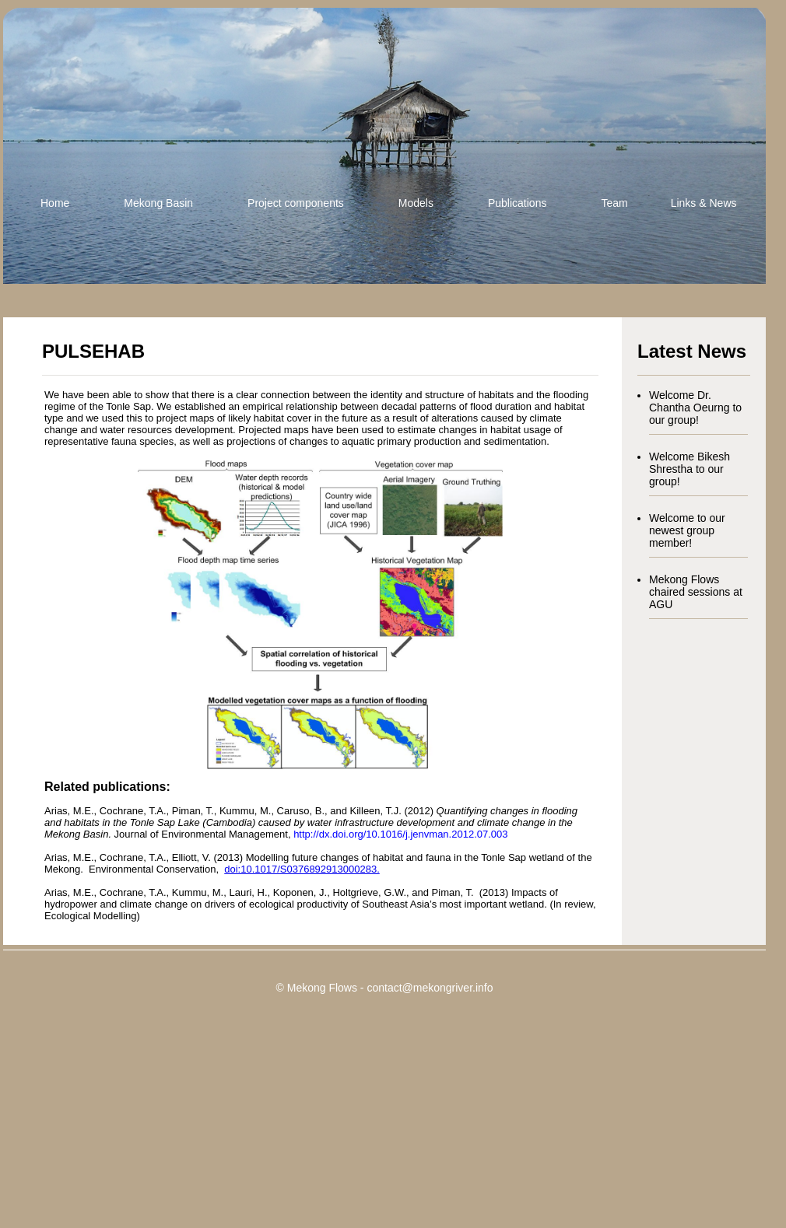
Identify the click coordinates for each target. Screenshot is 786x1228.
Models (415, 203)
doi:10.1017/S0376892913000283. (302, 869)
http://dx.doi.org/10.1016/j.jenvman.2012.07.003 (400, 834)
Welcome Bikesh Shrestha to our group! (689, 469)
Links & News (704, 203)
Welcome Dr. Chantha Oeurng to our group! (695, 407)
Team (614, 203)
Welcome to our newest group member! (687, 530)
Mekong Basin (158, 203)
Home (54, 203)
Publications (517, 203)
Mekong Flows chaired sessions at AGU (695, 592)
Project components (295, 203)
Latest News (691, 351)
